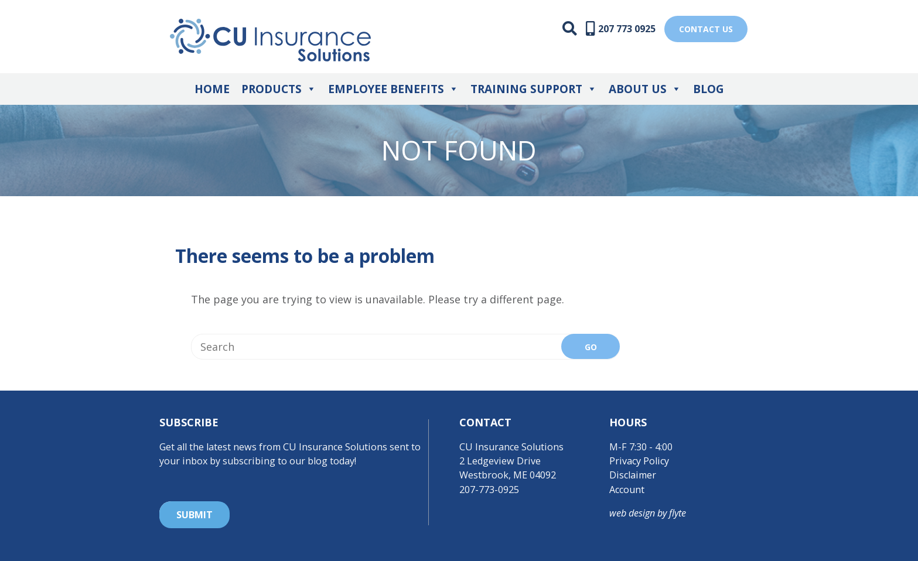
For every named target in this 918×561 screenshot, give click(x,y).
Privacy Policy (639, 460)
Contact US (706, 29)
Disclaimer (632, 474)
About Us (645, 89)
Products (278, 89)
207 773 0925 (627, 28)
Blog (708, 89)
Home (212, 89)
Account (626, 489)
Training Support (533, 89)
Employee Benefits (393, 89)
